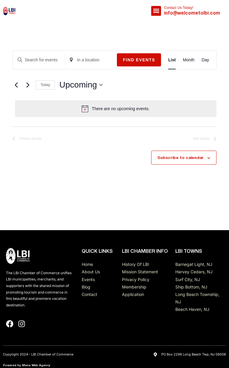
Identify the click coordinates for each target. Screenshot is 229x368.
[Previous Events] (16, 84)
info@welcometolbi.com (192, 13)
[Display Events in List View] (172, 60)
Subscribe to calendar (180, 157)
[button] (156, 11)
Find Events (139, 59)
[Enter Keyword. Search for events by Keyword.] (39, 60)
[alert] (115, 108)
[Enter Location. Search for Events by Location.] (91, 60)
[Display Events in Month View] (188, 60)
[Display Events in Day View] (205, 60)
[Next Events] (27, 84)
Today (45, 85)
